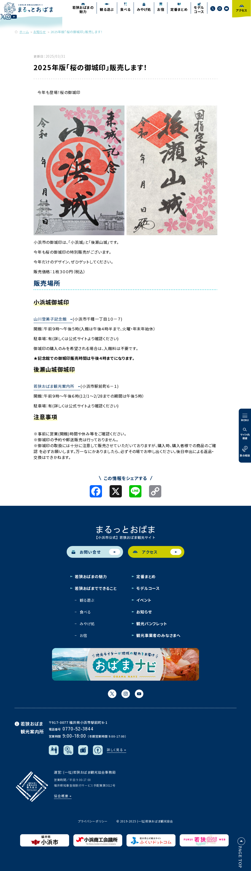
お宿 (83, 635)
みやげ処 (87, 623)
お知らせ (144, 612)
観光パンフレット (151, 623)
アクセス (157, 552)
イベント (143, 600)
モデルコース (148, 588)
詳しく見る (115, 749)
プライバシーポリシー (92, 821)
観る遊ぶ (87, 600)
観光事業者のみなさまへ (158, 635)
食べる (85, 611)
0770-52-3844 (78, 728)
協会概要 (61, 795)
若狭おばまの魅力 (91, 576)
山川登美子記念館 (50, 319)
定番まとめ (146, 576)
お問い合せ (96, 552)
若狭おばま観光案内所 (54, 386)
